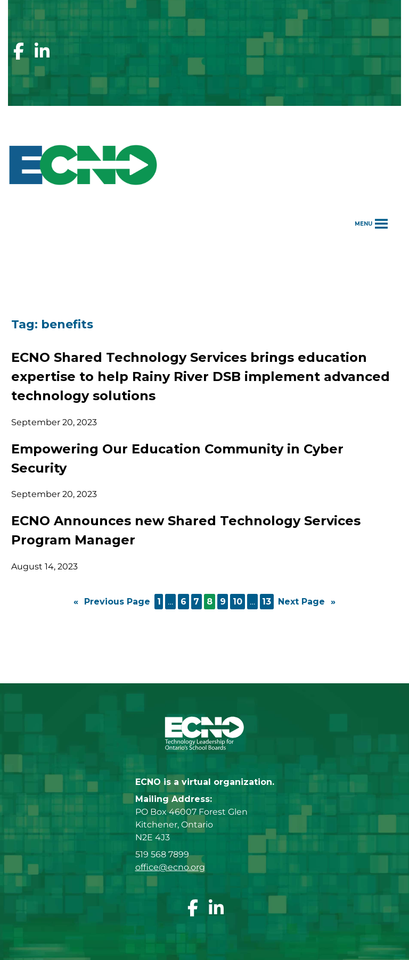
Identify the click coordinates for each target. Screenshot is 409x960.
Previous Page (111, 601)
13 (266, 602)
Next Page (307, 601)
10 (237, 602)
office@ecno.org (170, 867)
